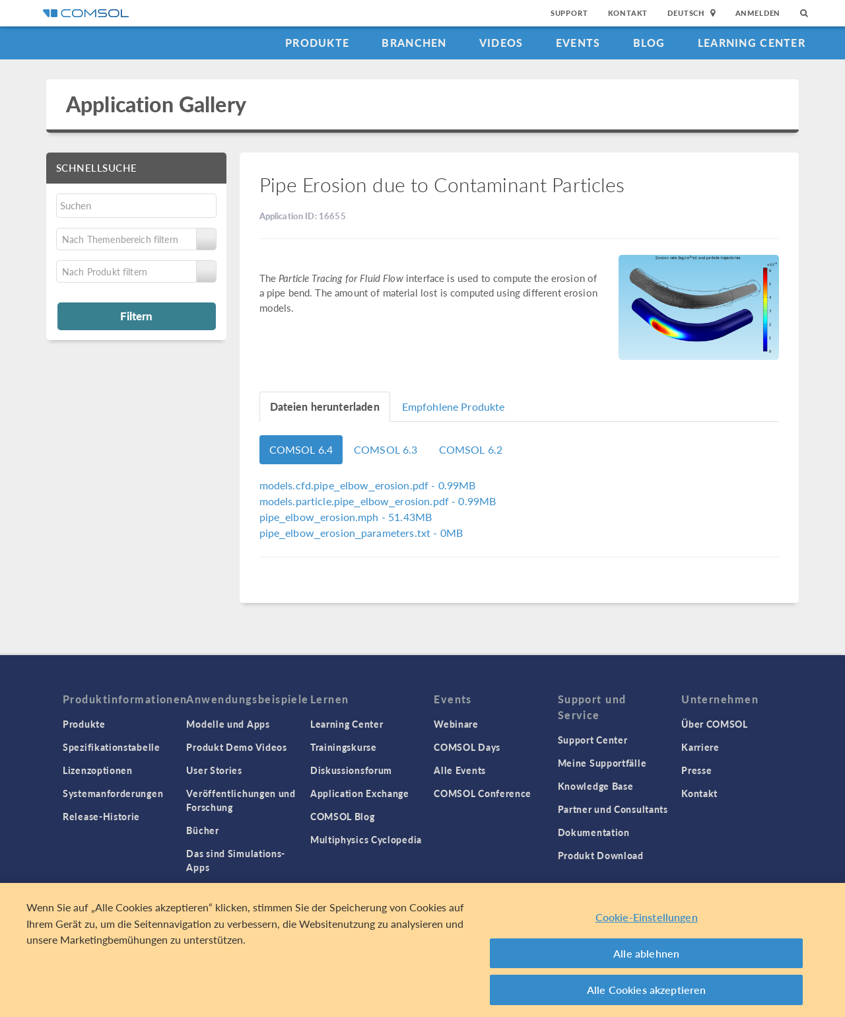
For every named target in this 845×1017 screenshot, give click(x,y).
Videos (501, 42)
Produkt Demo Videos (236, 747)
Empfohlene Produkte (453, 406)
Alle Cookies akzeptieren (646, 994)
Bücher (202, 830)
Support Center (593, 739)
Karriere (700, 747)
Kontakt (628, 13)
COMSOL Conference (482, 793)
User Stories (214, 770)
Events (578, 42)
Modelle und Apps (227, 723)
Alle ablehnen (646, 957)
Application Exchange (359, 793)
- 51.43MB (345, 516)
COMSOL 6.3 (386, 449)
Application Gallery (156, 104)
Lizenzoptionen (98, 770)
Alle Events (460, 770)
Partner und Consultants (613, 809)
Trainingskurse (343, 747)
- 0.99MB (367, 485)
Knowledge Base (596, 785)
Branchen (414, 42)
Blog (649, 42)
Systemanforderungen (113, 793)
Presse (696, 770)
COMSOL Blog (342, 816)
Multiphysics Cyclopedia (366, 839)
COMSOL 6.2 (471, 449)
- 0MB (361, 532)
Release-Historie (101, 816)
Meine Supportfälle (602, 762)
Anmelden (758, 13)
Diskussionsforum (351, 770)
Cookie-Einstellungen (646, 922)
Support (569, 13)
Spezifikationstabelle (111, 747)
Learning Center (751, 42)
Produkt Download (601, 855)
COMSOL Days (467, 747)
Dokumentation (594, 832)
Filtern (136, 316)
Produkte (317, 42)
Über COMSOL (714, 723)
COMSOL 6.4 (301, 449)
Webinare (456, 723)
